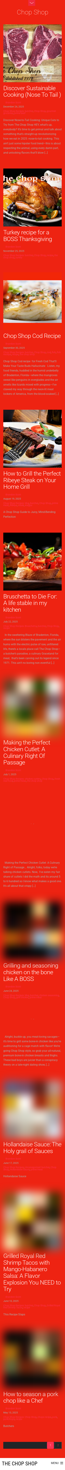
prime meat (20, 780)
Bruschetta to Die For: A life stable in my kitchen (30, 603)
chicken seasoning (49, 995)
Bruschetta (31, 626)
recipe (50, 255)
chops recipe (44, 1417)
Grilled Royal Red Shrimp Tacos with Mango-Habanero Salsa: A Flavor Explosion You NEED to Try (32, 1272)
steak (21, 505)
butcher (29, 111)
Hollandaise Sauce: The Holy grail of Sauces (32, 1148)
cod (49, 352)
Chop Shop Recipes (13, 111)
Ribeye (13, 505)
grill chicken (22, 997)
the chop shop (27, 354)
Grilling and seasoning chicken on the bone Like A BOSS (30, 972)
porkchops (9, 1419)
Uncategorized (33, 1167)
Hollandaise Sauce (20, 1169)
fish (54, 352)
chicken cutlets (33, 778)
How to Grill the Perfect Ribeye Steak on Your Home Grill (32, 480)
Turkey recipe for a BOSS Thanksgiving (27, 236)
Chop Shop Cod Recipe (32, 335)
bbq (27, 503)
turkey (19, 257)
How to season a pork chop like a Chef (30, 1397)
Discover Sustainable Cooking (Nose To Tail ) (32, 91)
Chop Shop (40, 111)
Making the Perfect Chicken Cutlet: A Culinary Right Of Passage (26, 752)
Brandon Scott (13, 102)
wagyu (28, 505)
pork (54, 1417)
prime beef (19, 113)
